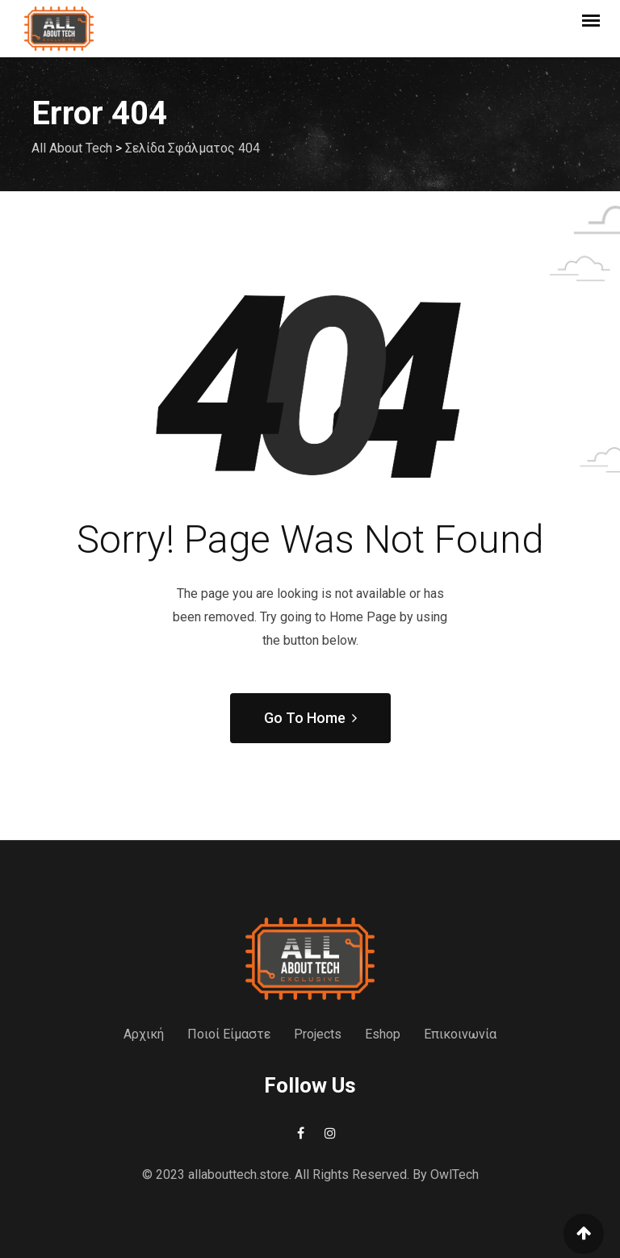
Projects (317, 1034)
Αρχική (144, 1034)
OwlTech (454, 1174)
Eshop (382, 1034)
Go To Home (310, 717)
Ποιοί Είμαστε (228, 1034)
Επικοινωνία (460, 1034)
